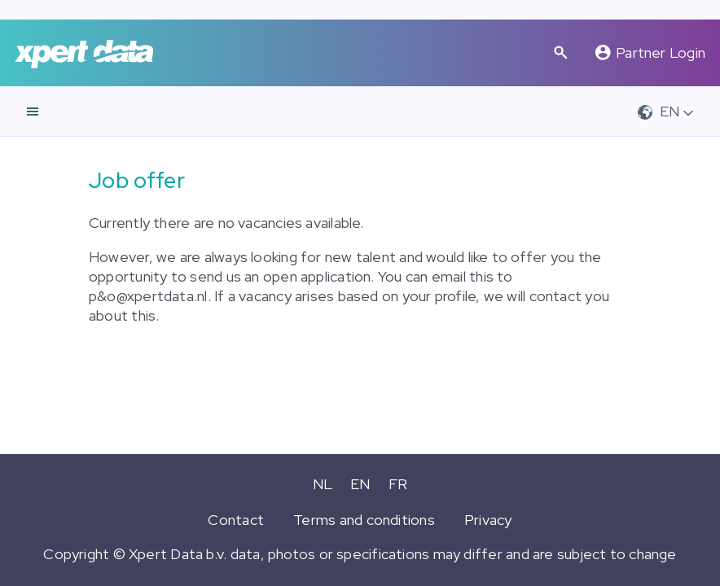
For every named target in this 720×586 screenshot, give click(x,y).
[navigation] (32, 111)
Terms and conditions (364, 519)
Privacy (488, 519)
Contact (236, 519)
